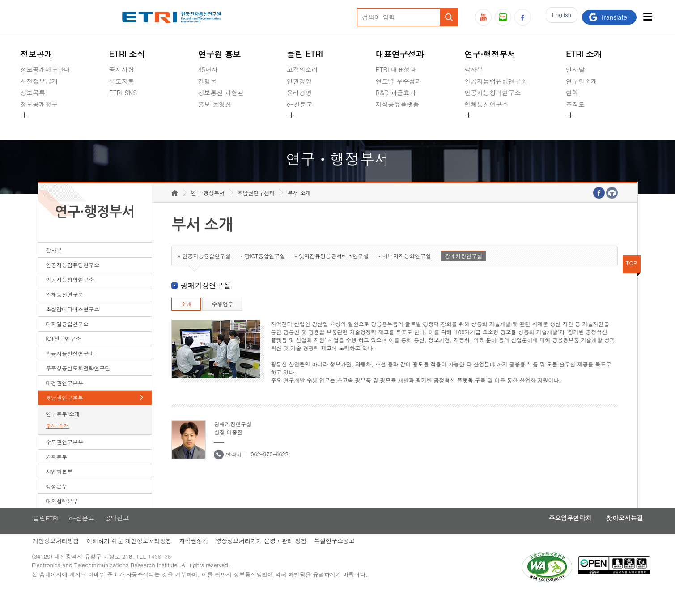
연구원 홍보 (219, 54)
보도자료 (121, 81)
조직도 (575, 104)
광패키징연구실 (463, 269)
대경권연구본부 (64, 396)
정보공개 (36, 54)
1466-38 (169, 573)
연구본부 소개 (63, 427)
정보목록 (32, 92)
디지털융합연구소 (67, 337)
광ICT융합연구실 (264, 269)
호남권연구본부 (64, 411)
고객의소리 (302, 69)
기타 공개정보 (586, 125)
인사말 (575, 69)
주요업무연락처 (550, 532)
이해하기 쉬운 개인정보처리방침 (136, 556)
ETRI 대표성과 (396, 69)
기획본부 (56, 470)
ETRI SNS (123, 92)
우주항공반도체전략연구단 (78, 382)
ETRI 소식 (127, 54)
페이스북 (522, 17)
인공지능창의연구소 (492, 92)
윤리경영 (299, 92)
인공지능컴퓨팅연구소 (495, 81)
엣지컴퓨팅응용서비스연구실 (334, 269)
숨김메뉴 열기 (24, 115)
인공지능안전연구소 (70, 367)
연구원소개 (581, 81)
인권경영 (299, 81)
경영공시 (32, 125)
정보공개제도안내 (45, 69)
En (559, 17)
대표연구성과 (400, 54)
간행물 (207, 81)
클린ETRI (51, 532)
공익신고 (299, 125)
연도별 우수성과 (399, 81)
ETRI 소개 (584, 54)
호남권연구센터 (256, 206)
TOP (631, 276)
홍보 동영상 (214, 104)
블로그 (503, 17)
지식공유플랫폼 (398, 104)
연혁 (572, 92)
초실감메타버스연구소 (495, 125)
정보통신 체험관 (221, 92)
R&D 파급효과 (396, 92)
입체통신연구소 (486, 104)
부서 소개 (57, 439)
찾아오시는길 (609, 532)
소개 (186, 318)
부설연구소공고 (346, 556)
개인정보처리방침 (61, 556)
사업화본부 (59, 485)
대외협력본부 (62, 515)
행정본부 (56, 500)
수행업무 (222, 318)
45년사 (207, 69)
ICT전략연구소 (63, 352)
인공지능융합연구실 (206, 269)
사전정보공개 (39, 81)
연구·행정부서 (489, 54)
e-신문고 (300, 104)
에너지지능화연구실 (406, 269)
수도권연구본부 (64, 455)
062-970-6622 (269, 468)
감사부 (473, 69)
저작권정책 (202, 556)
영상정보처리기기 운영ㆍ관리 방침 (271, 556)
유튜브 (483, 17)
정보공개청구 (39, 104)
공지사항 (121, 69)
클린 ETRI (305, 54)
